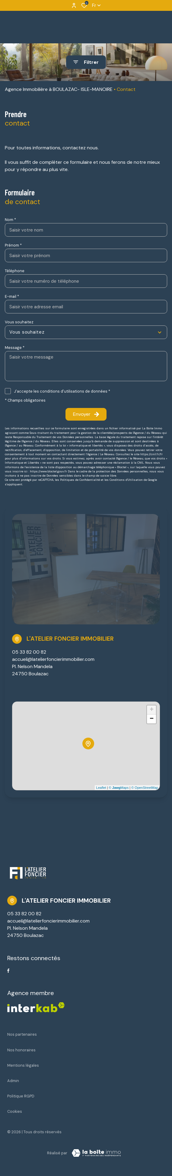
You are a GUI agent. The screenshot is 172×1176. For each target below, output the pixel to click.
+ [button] (152, 709)
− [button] (152, 718)
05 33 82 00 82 (29, 652)
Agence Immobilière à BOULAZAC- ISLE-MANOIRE (59, 89)
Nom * (10, 219)
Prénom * (13, 245)
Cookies (14, 1111)
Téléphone (14, 270)
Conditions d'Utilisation (126, 480)
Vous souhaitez (19, 322)
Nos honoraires (21, 1050)
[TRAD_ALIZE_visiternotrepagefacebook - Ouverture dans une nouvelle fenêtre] (8, 971)
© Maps (119, 787)
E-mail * (12, 296)
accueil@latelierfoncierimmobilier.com (53, 659)
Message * (14, 347)
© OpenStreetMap (144, 787)
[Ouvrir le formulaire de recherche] (86, 62)
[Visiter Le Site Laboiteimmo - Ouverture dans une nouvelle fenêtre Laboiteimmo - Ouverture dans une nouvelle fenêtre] (96, 1153)
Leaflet (101, 787)
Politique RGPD (20, 1096)
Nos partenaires (22, 1034)
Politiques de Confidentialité (80, 480)
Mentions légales (23, 1065)
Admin (13, 1080)
